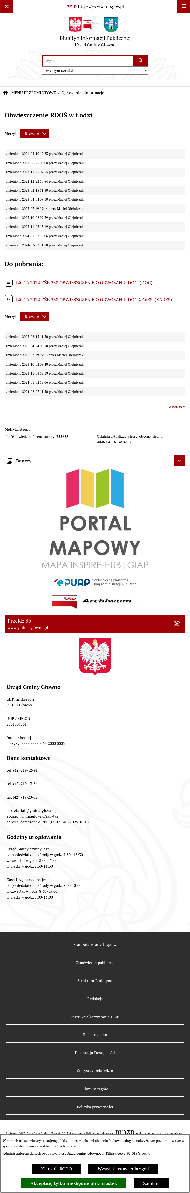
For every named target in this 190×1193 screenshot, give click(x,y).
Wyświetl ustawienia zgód (123, 1169)
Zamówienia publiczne (95, 962)
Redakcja (95, 998)
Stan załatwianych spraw (95, 944)
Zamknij (151, 1183)
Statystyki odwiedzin (95, 1070)
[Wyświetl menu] (183, 6)
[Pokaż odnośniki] (6, 6)
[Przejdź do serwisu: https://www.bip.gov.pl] (95, 6)
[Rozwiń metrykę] (34, 133)
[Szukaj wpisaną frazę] (141, 60)
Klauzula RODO (56, 1169)
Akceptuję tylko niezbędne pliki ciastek (73, 1183)
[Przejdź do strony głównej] (95, 33)
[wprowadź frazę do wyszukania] (88, 60)
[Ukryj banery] (179, 460)
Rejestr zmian (95, 1034)
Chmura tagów (95, 1089)
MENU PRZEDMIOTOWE (33, 92)
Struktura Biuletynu (95, 980)
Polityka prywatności (95, 1107)
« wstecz (177, 407)
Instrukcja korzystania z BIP (95, 1017)
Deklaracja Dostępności (95, 1052)
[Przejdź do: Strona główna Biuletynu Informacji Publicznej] (5, 93)
